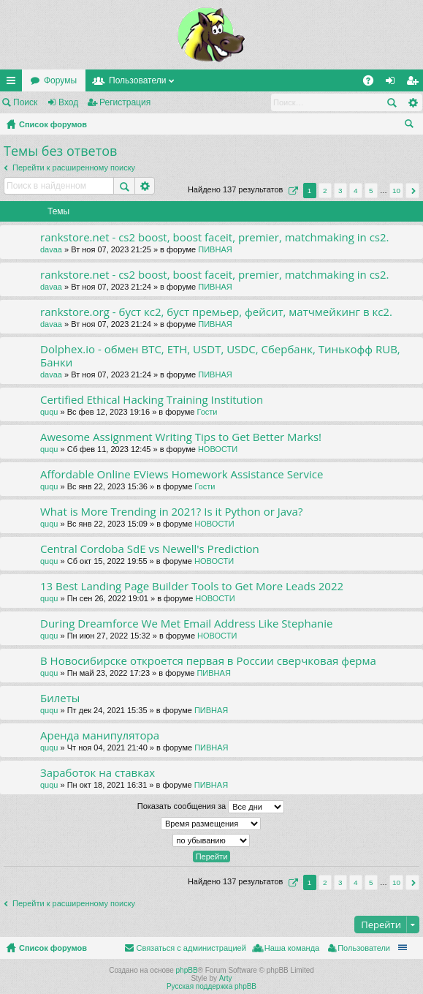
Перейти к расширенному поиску (73, 167)
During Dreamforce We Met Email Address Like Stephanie (186, 623)
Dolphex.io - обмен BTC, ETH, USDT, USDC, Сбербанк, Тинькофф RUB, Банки (220, 355)
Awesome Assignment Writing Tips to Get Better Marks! (180, 437)
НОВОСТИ (217, 449)
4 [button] (356, 191)
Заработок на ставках (97, 773)
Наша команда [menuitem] (291, 948)
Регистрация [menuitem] (415, 83)
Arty (225, 978)
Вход (68, 102)
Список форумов (53, 124)
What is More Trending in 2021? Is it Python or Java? (171, 512)
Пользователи (137, 80)
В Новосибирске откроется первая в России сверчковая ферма (208, 661)
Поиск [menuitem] (412, 126)
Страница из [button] (291, 190)
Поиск (25, 102)
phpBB (187, 970)
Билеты (60, 698)
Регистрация (124, 102)
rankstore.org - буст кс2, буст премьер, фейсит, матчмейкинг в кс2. (216, 312)
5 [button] (371, 191)
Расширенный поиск (412, 102)
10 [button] (396, 191)
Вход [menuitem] (393, 83)
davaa (51, 249)
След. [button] (412, 190)
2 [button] (325, 191)
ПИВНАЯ (215, 249)
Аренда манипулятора (99, 735)
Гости (207, 411)
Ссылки (14, 83)
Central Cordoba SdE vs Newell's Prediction (149, 549)
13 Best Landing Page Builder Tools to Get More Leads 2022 (191, 586)
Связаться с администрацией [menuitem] (190, 948)
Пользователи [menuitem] (364, 948)
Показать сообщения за (210, 806)
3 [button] (340, 191)
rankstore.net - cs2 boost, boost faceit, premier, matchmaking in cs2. (214, 237)
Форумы (60, 80)
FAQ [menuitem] (373, 83)
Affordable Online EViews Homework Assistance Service (181, 474)
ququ (49, 411)
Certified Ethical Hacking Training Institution (151, 400)
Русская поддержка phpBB (211, 986)
